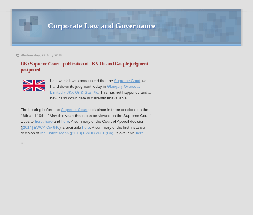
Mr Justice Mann (54, 133)
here (39, 121)
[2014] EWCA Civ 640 (40, 127)
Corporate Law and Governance (101, 26)
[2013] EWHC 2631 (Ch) (92, 133)
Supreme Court (127, 81)
